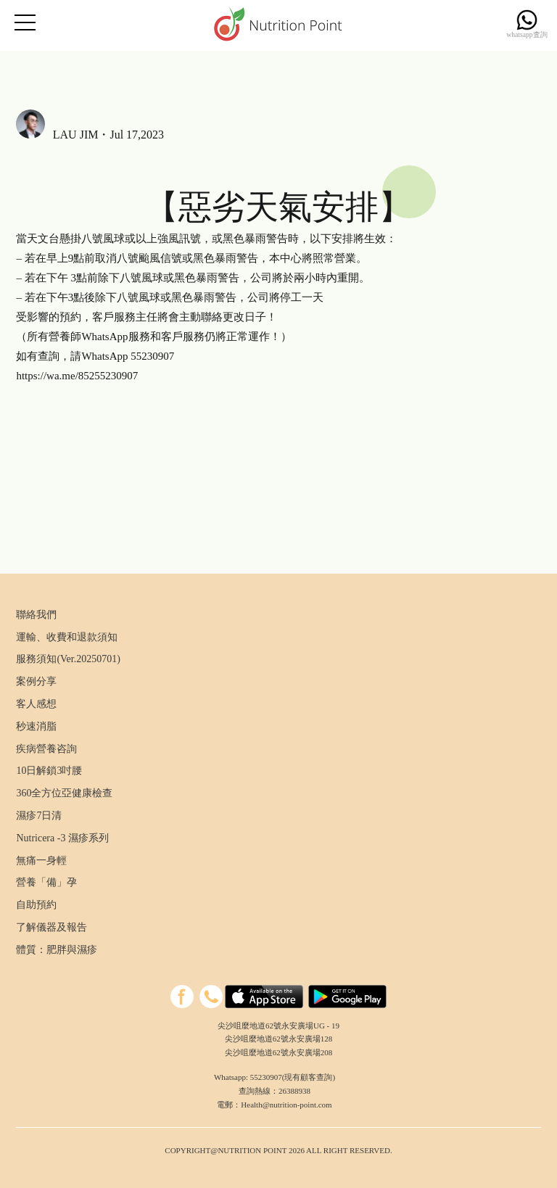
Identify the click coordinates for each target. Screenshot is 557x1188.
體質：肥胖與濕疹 (56, 949)
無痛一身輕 (41, 860)
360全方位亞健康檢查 (64, 793)
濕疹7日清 (39, 815)
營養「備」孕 (46, 882)
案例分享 (36, 681)
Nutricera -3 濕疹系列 (62, 838)
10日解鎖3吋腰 (49, 770)
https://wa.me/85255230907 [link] (77, 375)
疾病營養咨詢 (46, 748)
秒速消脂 (36, 726)
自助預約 (36, 904)
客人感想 (36, 703)
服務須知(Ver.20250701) (68, 658)
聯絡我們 (36, 614)
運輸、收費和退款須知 (66, 637)
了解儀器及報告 (51, 927)
